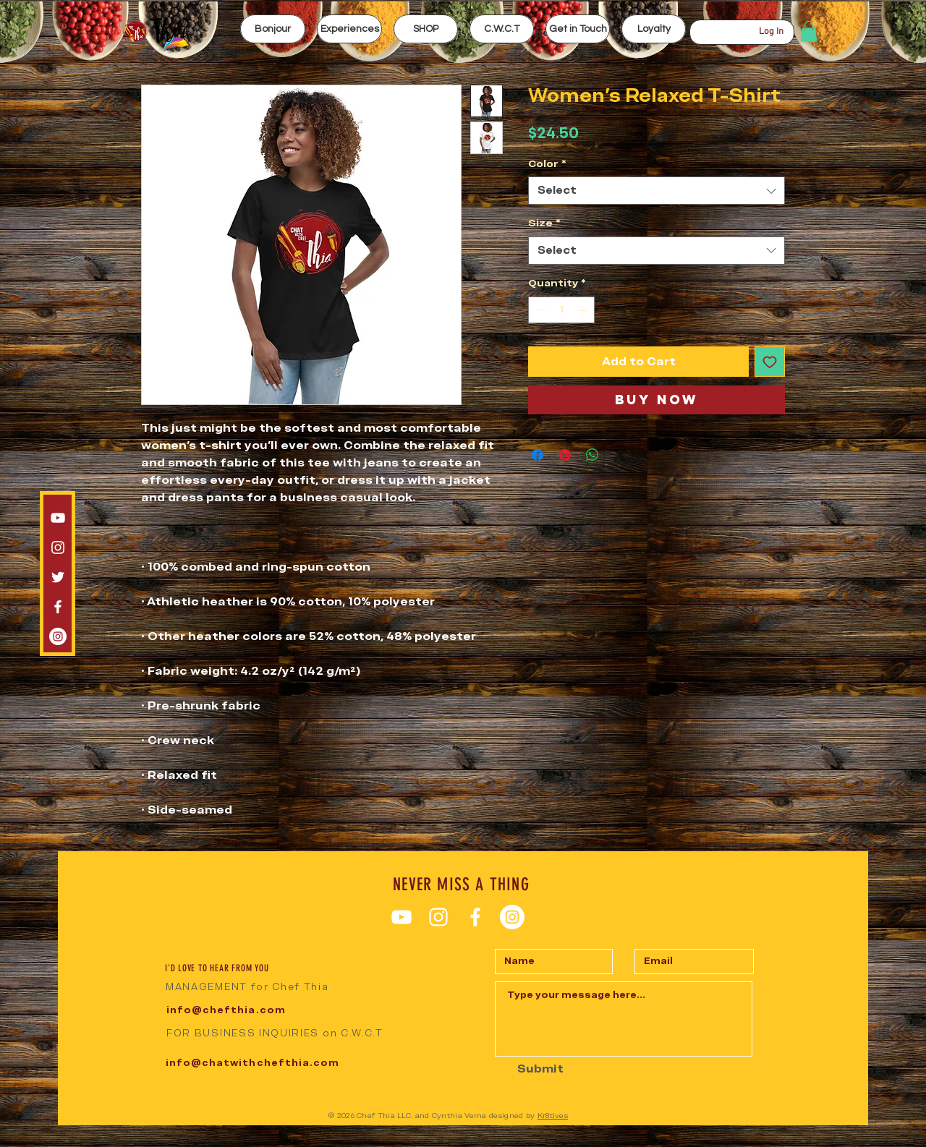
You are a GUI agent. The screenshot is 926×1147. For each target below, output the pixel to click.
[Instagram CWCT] (58, 636)
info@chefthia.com (226, 1010)
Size (544, 222)
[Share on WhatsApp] (592, 455)
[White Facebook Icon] (58, 606)
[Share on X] (620, 455)
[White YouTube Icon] (58, 517)
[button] (349, 28)
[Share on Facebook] (537, 455)
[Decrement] (539, 310)
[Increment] (583, 310)
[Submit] (530, 1069)
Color (547, 163)
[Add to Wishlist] (770, 361)
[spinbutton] (561, 310)
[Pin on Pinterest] (565, 455)
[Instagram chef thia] (58, 547)
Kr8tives (553, 1115)
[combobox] (656, 190)
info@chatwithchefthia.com (252, 1063)
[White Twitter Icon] (58, 577)
